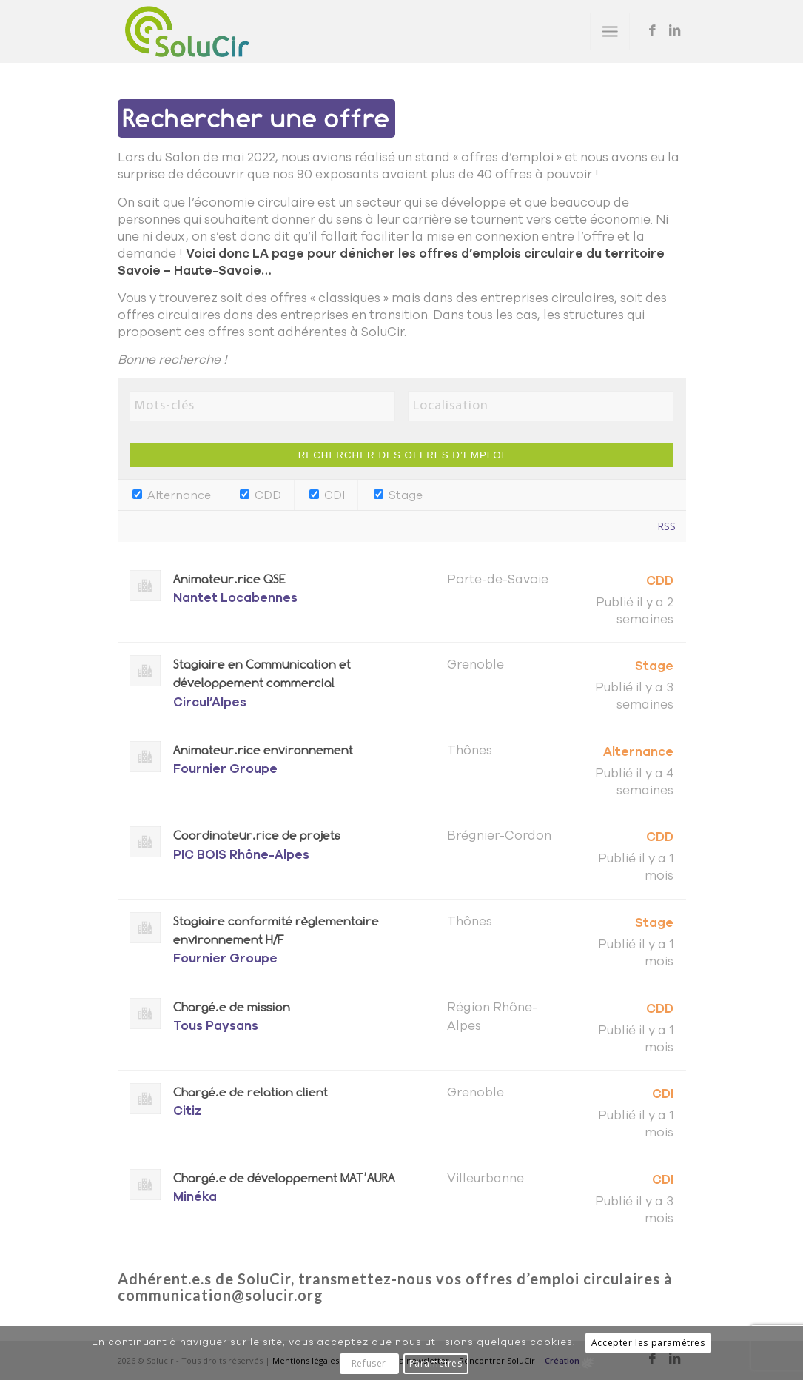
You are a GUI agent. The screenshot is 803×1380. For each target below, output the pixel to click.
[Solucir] (186, 31)
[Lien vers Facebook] (653, 31)
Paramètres (436, 1363)
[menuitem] (610, 31)
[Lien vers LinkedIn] (675, 31)
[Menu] (610, 31)
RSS (666, 526)
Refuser (369, 1363)
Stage (398, 495)
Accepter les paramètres (648, 1342)
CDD (260, 495)
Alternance (171, 495)
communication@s (185, 1295)
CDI (327, 495)
